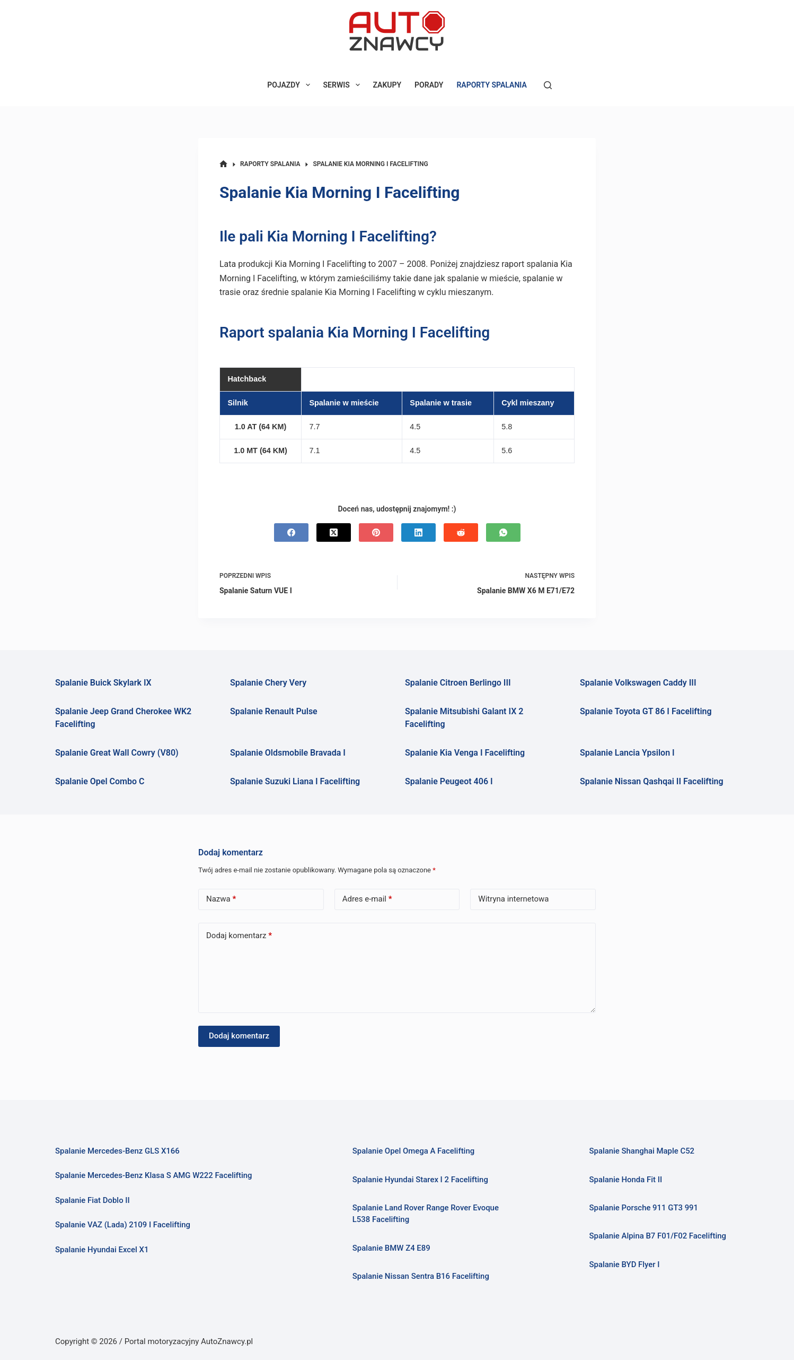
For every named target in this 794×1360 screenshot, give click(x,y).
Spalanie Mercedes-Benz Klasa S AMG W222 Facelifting (153, 1175)
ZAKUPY (387, 85)
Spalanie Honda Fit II (625, 1179)
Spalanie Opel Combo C (99, 781)
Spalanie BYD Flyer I (624, 1264)
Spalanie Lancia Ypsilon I (627, 753)
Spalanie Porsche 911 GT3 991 (643, 1207)
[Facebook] (291, 532)
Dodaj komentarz (239, 935)
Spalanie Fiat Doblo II (92, 1200)
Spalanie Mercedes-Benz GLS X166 (117, 1151)
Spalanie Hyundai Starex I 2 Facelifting (420, 1179)
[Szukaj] (548, 85)
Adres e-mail (367, 899)
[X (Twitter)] (333, 532)
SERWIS (343, 85)
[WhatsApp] (503, 532)
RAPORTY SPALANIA (491, 85)
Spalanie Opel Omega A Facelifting (413, 1151)
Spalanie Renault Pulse (273, 711)
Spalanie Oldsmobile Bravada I (288, 753)
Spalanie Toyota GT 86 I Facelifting (646, 711)
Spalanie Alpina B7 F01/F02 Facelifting (657, 1236)
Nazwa (221, 899)
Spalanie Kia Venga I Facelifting (465, 753)
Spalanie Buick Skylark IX (103, 683)
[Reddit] (461, 532)
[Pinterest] (376, 532)
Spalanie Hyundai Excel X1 (101, 1249)
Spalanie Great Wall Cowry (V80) (117, 753)
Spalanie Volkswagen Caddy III (638, 683)
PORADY (428, 85)
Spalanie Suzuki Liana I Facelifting (295, 781)
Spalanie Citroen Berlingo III (458, 683)
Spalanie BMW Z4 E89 (391, 1248)
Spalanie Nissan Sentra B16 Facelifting (420, 1276)
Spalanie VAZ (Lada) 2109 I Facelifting (122, 1224)
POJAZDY (290, 85)
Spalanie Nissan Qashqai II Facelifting (652, 781)
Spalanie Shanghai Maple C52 (641, 1151)
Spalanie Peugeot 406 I (449, 781)
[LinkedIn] (418, 532)
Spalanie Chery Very (268, 683)
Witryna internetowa (513, 899)
